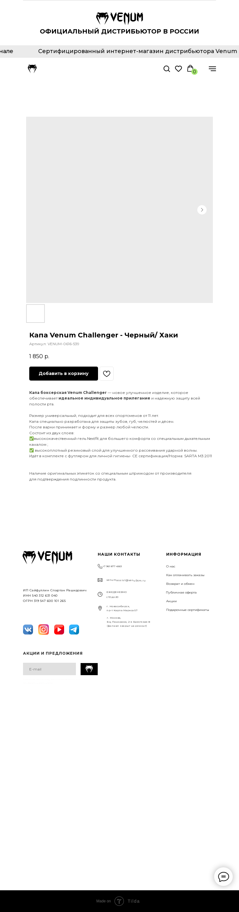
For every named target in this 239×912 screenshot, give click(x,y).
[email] (49, 669)
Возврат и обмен (180, 584)
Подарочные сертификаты (187, 610)
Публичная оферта (181, 592)
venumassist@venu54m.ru (126, 580)
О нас (170, 566)
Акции (171, 601)
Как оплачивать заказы (185, 575)
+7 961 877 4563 (112, 566)
